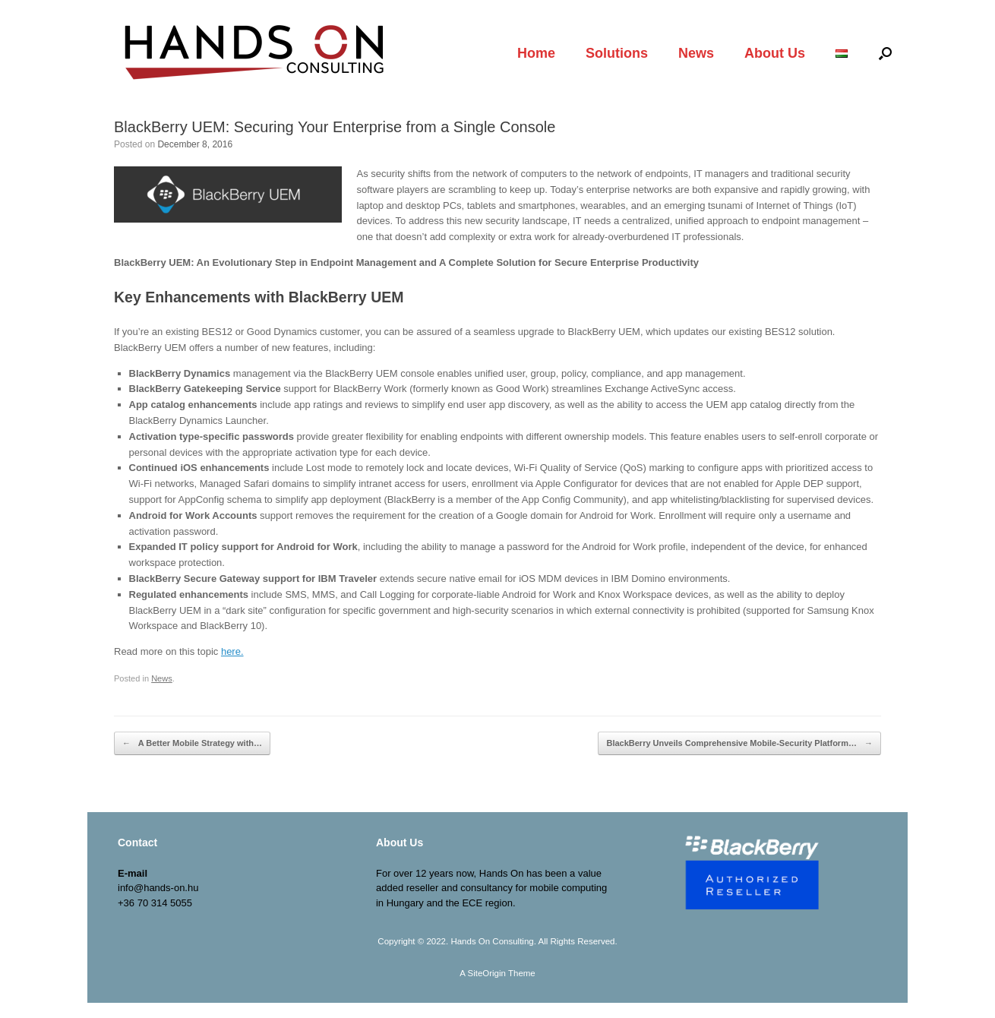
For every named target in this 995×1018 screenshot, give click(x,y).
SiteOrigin (486, 973)
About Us (774, 53)
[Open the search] (885, 52)
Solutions (617, 53)
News (696, 53)
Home (536, 53)
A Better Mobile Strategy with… (192, 743)
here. (232, 651)
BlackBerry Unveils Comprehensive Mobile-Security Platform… (739, 743)
